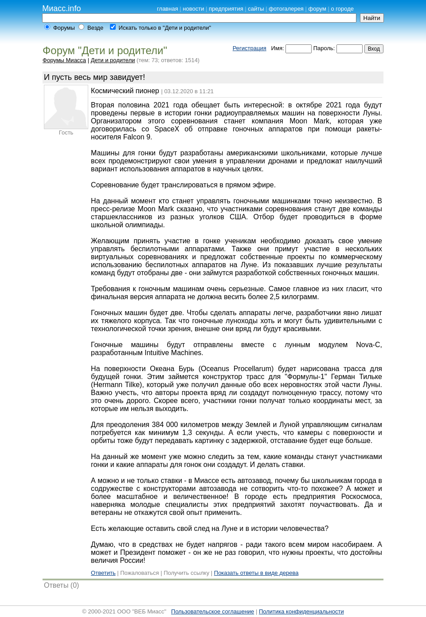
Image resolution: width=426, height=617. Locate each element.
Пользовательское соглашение (212, 611)
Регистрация (249, 48)
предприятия (226, 8)
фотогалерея (286, 8)
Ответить (103, 573)
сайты (256, 8)
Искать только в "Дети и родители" (165, 27)
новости (193, 8)
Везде (95, 27)
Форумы (64, 27)
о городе (342, 8)
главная (167, 8)
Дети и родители (113, 60)
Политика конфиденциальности (301, 611)
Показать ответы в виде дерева (256, 573)
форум (317, 8)
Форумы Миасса (64, 60)
